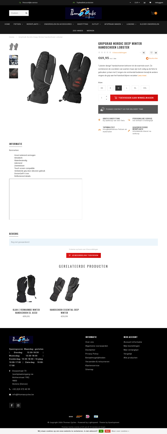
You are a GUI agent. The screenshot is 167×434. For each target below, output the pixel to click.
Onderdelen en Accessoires (58, 24)
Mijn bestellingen (132, 346)
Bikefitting (82, 24)
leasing (130, 24)
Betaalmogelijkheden (95, 358)
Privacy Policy (92, 354)
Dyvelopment (113, 422)
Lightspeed (93, 422)
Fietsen (17, 24)
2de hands (78, 31)
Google (102, 427)
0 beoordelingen (120, 53)
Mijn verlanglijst (131, 350)
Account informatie (133, 342)
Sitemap (89, 369)
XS (102, 88)
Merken (90, 31)
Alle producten (131, 358)
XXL (145, 88)
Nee (107, 431)
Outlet (95, 24)
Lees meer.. (142, 75)
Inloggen (159, 3)
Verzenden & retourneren (97, 362)
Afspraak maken (113, 24)
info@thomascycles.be (23, 395)
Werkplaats (32, 24)
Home (7, 24)
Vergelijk (128, 354)
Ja (101, 431)
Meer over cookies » (120, 431)
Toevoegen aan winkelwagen (134, 97)
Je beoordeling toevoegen (83, 255)
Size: (100, 82)
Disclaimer (90, 350)
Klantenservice (92, 365)
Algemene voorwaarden (96, 346)
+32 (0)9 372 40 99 (21, 389)
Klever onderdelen (149, 24)
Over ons (89, 342)
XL (135, 88)
